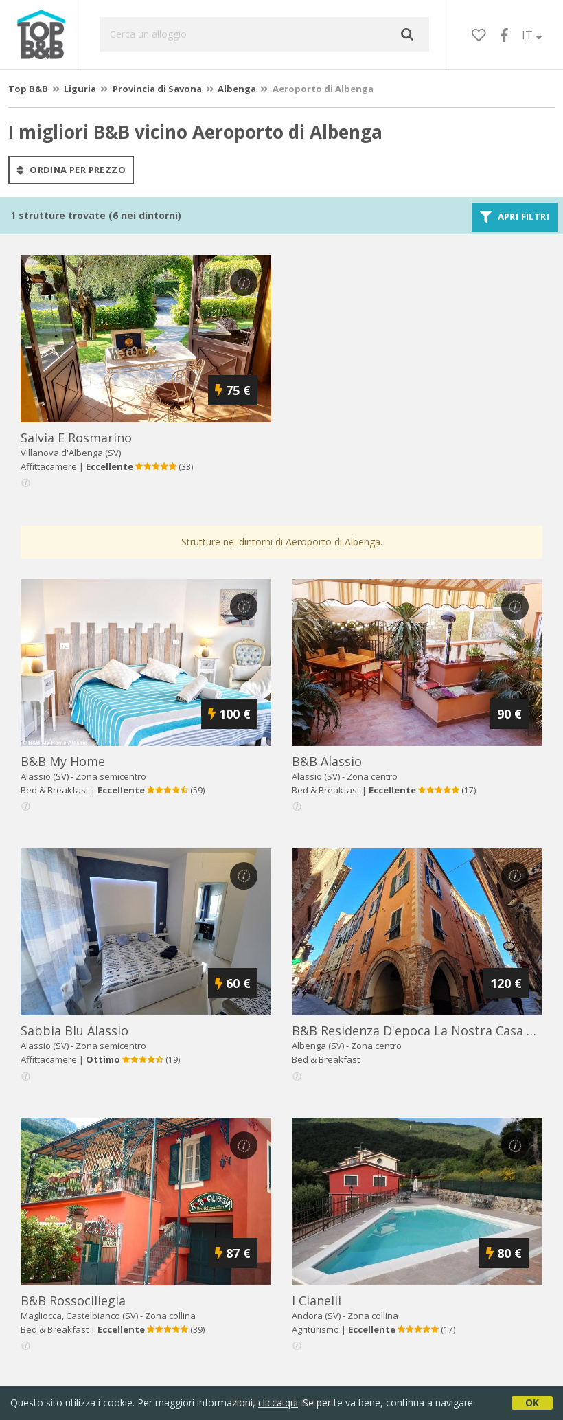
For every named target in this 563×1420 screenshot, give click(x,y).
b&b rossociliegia (73, 1300)
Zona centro (372, 776)
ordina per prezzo (71, 170)
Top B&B (28, 88)
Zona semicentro (111, 776)
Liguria (80, 88)
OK (532, 1402)
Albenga (237, 88)
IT (532, 35)
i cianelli (316, 1300)
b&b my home (63, 761)
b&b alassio (327, 761)
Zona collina (170, 1315)
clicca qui (278, 1402)
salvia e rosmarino (76, 437)
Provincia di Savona (157, 88)
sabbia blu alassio (74, 1030)
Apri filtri (514, 217)
